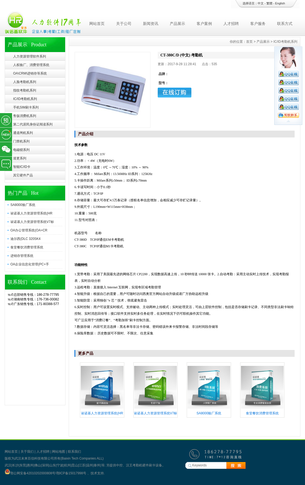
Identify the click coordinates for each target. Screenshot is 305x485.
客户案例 (204, 23)
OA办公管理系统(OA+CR (28, 230)
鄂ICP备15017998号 (71, 473)
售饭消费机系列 (24, 116)
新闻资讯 (150, 23)
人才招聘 (231, 23)
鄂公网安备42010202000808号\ (30, 473)
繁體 (269, 3)
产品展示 (177, 23)
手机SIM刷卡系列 (26, 107)
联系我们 (74, 452)
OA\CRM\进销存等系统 (30, 73)
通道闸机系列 (23, 133)
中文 (261, 3)
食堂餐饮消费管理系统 (26, 247)
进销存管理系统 (21, 256)
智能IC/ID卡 (21, 167)
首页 (249, 42)
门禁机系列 (21, 141)
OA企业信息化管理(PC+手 (29, 264)
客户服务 (258, 23)
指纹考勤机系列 (24, 90)
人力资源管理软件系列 (29, 56)
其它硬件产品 (23, 175)
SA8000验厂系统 (22, 205)
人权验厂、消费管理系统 (31, 65)
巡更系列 (19, 158)
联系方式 (284, 23)
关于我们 (27, 452)
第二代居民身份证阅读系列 (33, 124)
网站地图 (58, 452)
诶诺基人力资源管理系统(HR (31, 213)
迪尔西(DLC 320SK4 (25, 239)
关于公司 (123, 23)
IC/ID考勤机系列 (25, 99)
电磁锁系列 (21, 150)
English (280, 3)
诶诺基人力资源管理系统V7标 (32, 222)
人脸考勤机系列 (24, 82)
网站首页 (97, 23)
